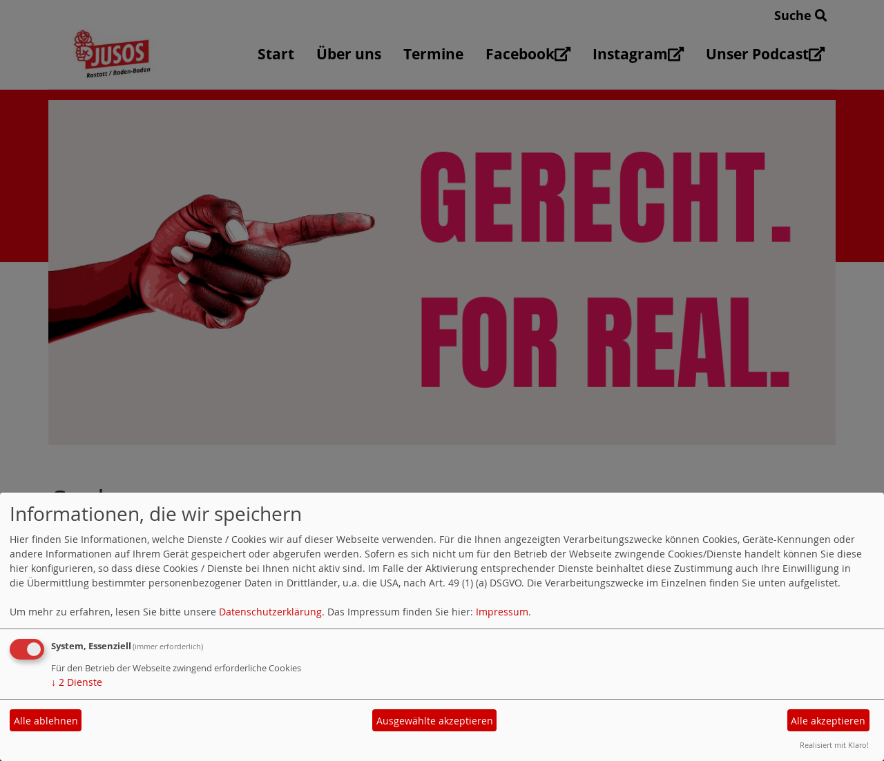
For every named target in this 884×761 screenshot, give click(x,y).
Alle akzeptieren (828, 720)
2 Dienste (76, 682)
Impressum (502, 611)
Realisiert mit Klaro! (834, 745)
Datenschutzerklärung (270, 611)
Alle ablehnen (46, 720)
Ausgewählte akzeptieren (434, 720)
